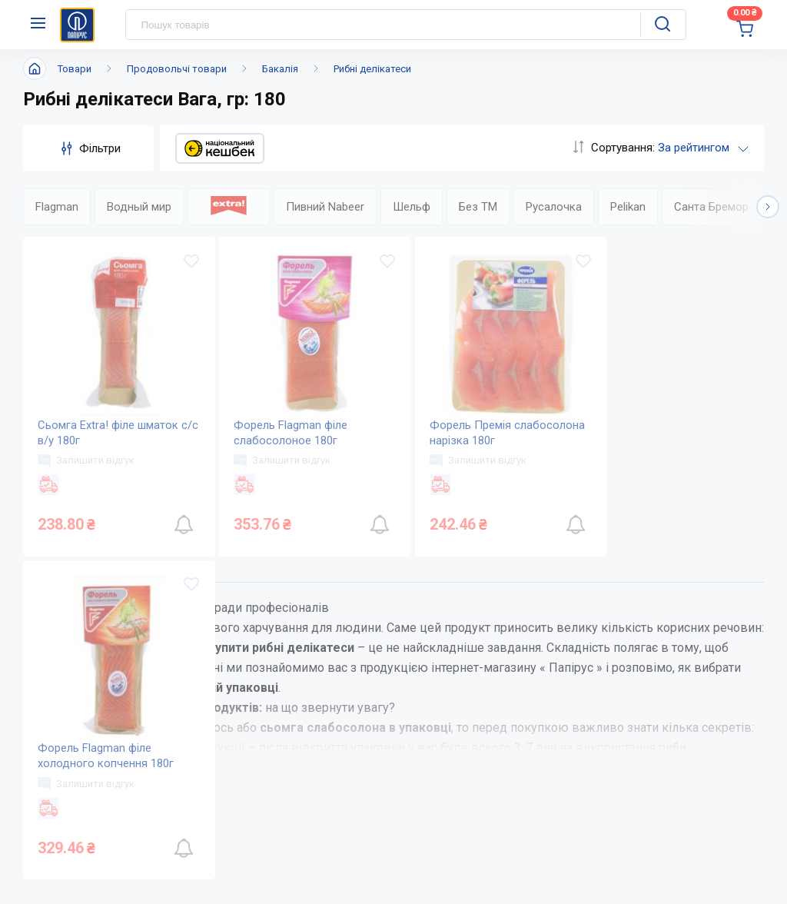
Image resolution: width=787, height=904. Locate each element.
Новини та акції (285, 886)
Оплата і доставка (420, 855)
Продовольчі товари (177, 69)
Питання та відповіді (428, 886)
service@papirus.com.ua (657, 852)
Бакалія (280, 69)
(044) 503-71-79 (654, 821)
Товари (74, 69)
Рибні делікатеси (372, 69)
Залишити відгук (86, 460)
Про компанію (282, 855)
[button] (767, 206)
